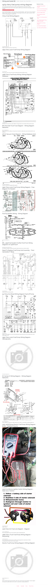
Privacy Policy (28, 1)
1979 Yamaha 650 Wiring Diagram (41, 15)
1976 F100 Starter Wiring (41, 12)
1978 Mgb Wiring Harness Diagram (41, 6)
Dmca (24, 1)
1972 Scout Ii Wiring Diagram (41, 10)
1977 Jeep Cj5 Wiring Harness (41, 27)
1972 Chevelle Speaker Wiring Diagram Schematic (42, 21)
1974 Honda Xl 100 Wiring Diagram (41, 23)
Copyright (21, 1)
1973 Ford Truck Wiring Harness (42, 8)
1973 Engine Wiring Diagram (41, 25)
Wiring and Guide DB (8, 1)
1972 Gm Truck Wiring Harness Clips (42, 18)
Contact (18, 1)
